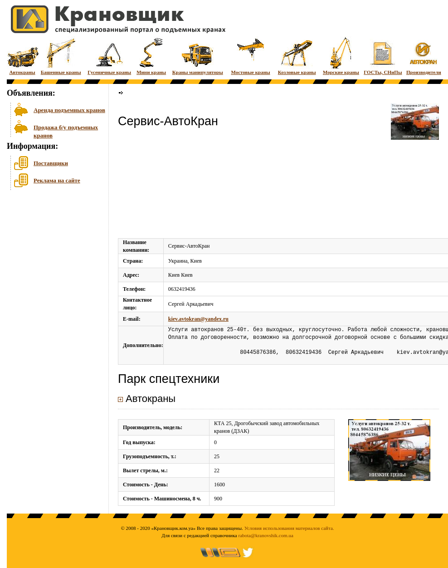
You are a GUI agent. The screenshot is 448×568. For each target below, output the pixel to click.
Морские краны (341, 55)
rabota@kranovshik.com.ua (266, 535)
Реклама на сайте (57, 180)
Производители (423, 55)
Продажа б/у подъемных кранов (66, 130)
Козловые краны (297, 55)
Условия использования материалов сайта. (289, 528)
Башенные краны (61, 55)
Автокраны (22, 55)
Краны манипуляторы (197, 55)
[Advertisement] (52, 263)
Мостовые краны (250, 55)
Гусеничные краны (109, 55)
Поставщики (51, 163)
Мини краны (151, 55)
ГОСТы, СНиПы (383, 55)
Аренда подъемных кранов (69, 110)
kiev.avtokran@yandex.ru (198, 319)
